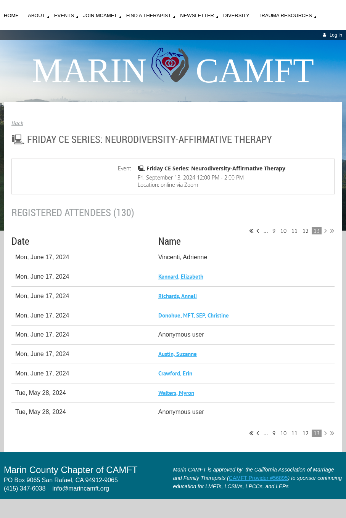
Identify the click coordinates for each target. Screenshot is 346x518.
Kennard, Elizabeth (180, 276)
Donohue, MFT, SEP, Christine (193, 315)
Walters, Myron (176, 392)
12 (306, 230)
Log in (336, 35)
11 (294, 230)
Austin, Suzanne (177, 354)
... (266, 230)
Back (17, 123)
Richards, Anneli (177, 296)
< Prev (258, 230)
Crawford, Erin (175, 373)
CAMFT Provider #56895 (258, 478)
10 (283, 230)
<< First (251, 230)
